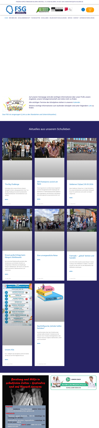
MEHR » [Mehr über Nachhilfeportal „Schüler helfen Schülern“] (39, 343)
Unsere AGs (9, 350)
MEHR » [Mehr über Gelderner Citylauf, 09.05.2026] (71, 197)
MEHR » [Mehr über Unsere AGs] (7, 359)
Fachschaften (35, 18)
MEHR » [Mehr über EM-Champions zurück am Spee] (39, 199)
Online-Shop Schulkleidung (58, 18)
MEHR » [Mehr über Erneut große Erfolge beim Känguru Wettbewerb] (7, 274)
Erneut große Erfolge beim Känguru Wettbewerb (15, 256)
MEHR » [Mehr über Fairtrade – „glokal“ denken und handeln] (71, 271)
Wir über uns (13, 18)
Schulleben (44, 18)
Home (6, 18)
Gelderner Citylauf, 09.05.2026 (81, 184)
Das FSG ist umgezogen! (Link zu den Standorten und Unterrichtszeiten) (29, 114)
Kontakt (76, 18)
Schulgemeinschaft (24, 18)
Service (70, 18)
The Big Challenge (12, 184)
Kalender (76, 102)
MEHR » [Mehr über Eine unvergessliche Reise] (39, 259)
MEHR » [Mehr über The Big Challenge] (7, 199)
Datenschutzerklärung (87, 18)
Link (90, 106)
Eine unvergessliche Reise (47, 255)
